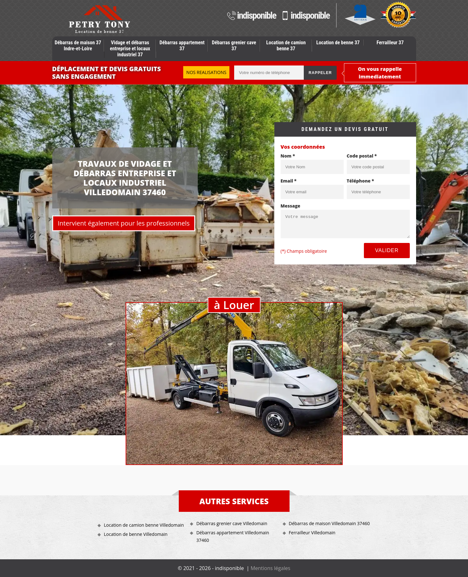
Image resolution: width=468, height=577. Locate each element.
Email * (289, 181)
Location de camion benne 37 (286, 46)
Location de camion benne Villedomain (144, 525)
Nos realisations (206, 72)
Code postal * (362, 156)
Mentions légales (270, 568)
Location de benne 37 (338, 43)
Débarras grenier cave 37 (234, 46)
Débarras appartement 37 (181, 46)
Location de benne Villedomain (135, 534)
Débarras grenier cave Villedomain (231, 523)
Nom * (288, 156)
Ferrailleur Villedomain (312, 533)
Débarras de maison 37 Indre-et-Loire (78, 46)
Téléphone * (360, 181)
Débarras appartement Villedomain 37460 (232, 536)
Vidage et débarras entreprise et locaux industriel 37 (130, 49)
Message (291, 206)
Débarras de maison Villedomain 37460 (329, 523)
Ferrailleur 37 (390, 43)
